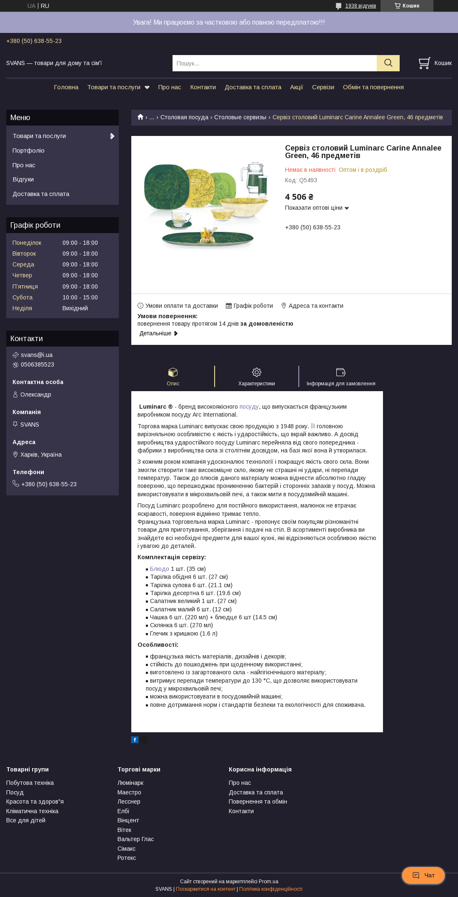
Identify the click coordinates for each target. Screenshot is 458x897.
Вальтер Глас (136, 839)
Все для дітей (25, 820)
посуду (249, 406)
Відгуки (23, 179)
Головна (66, 86)
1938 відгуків (360, 6)
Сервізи (323, 86)
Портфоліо (29, 150)
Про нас (169, 86)
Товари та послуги (113, 86)
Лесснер (129, 801)
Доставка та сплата (253, 86)
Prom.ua (268, 881)
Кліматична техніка (32, 811)
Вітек (124, 830)
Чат (423, 875)
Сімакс (126, 848)
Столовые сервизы (240, 117)
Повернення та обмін (258, 801)
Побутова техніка (30, 782)
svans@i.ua (37, 355)
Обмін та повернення (373, 86)
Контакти (203, 86)
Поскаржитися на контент (205, 889)
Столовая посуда (184, 117)
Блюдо (159, 568)
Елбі (123, 811)
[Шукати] (388, 63)
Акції (296, 86)
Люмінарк (130, 782)
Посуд (15, 792)
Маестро (129, 792)
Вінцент (128, 820)
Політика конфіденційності (271, 889)
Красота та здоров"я (35, 801)
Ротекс (127, 857)
